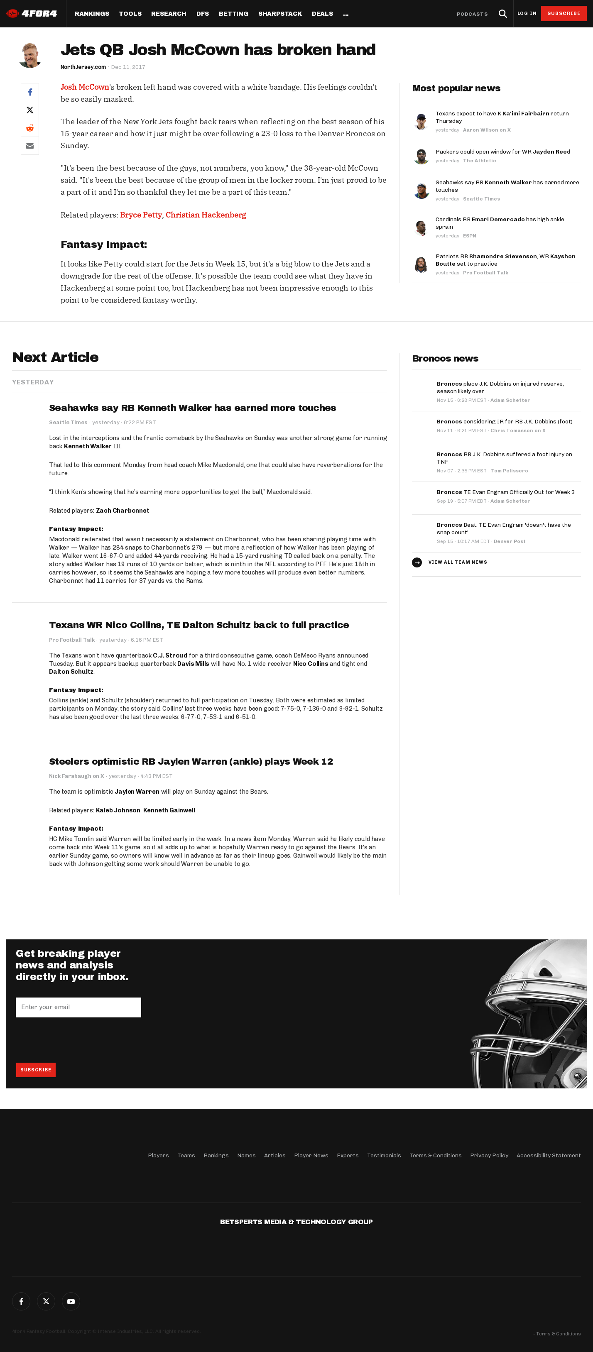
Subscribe (564, 13)
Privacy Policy (489, 1155)
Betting (233, 14)
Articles (275, 1155)
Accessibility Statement (549, 1155)
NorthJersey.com (83, 67)
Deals (322, 14)
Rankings (92, 14)
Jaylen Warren (137, 792)
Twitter (46, 1301)
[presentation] (79, 1040)
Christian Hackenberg (206, 215)
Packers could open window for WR (503, 151)
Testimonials (384, 1155)
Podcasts (472, 14)
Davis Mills (193, 663)
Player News (311, 1155)
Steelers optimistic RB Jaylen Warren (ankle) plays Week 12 (191, 762)
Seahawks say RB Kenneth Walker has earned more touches (192, 408)
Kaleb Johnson (118, 810)
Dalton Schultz (71, 672)
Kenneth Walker (88, 446)
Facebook (21, 1301)
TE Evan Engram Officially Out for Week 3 (506, 492)
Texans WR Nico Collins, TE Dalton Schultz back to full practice (199, 626)
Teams (186, 1155)
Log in (527, 13)
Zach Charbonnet (122, 510)
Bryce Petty (141, 215)
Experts (348, 1155)
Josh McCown (85, 87)
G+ (71, 1301)
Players (158, 1155)
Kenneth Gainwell (169, 810)
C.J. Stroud (170, 655)
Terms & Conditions (435, 1155)
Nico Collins (310, 663)
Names (246, 1155)
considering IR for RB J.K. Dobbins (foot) (505, 421)
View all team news (458, 562)
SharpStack (280, 14)
